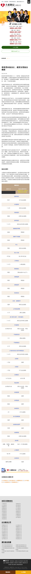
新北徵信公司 (5, 526)
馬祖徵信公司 (19, 538)
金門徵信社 (18, 517)
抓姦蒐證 (16, 212)
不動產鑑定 (16, 342)
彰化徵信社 (18, 509)
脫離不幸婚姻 (16, 236)
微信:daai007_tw (15, 51)
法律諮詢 (16, 458)
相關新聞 (7, 562)
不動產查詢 (16, 334)
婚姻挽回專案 (16, 228)
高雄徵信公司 (5, 534)
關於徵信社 (12, 561)
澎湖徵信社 (4, 517)
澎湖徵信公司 (19, 537)
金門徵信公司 (5, 538)
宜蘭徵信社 (18, 514)
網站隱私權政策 (20, 564)
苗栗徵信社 (4, 508)
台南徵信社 (4, 512)
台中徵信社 (18, 508)
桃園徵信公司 (19, 526)
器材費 (16, 440)
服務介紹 (17, 561)
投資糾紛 (16, 292)
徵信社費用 (14, 564)
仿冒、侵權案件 (17, 300)
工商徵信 (16, 260)
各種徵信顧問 (16, 424)
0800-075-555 (15, 36)
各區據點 (20, 562)
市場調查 (16, 325)
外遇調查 (16, 204)
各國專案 (16, 432)
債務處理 (16, 284)
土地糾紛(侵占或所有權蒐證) (16, 350)
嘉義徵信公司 (5, 532)
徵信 (4, 151)
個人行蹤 (16, 252)
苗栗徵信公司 (19, 528)
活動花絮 (16, 562)
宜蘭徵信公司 (5, 535)
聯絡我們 (24, 562)
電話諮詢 (7, 572)
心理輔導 (16, 450)
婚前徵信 (16, 196)
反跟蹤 (16, 358)
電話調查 (16, 382)
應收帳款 (16, 268)
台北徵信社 (4, 505)
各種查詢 (16, 408)
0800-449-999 (15, 28)
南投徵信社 (4, 509)
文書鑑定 (16, 374)
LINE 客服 (15, 47)
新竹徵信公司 (5, 528)
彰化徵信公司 (5, 531)
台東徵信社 (18, 515)
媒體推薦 (11, 562)
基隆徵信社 (18, 503)
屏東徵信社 (4, 514)
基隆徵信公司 (5, 525)
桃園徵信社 (4, 506)
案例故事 (21, 561)
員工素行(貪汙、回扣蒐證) (16, 317)
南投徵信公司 (19, 529)
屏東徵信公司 (19, 534)
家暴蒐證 (16, 220)
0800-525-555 (15, 44)
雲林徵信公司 (19, 531)
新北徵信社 (18, 505)
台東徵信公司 (5, 537)
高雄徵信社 (18, 512)
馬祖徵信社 (4, 518)
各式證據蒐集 (16, 416)
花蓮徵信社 (4, 515)
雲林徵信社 (4, 511)
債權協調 (16, 276)
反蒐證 (16, 366)
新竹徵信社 (18, 506)
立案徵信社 (4, 503)
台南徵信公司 (19, 532)
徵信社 (13, 76)
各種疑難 (16, 392)
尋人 (16, 244)
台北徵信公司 (19, 525)
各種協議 (16, 400)
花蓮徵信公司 (19, 535)
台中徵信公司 (5, 529)
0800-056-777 (15, 40)
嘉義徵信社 (18, 511)
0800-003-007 (15, 32)
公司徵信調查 (16, 309)
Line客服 (23, 572)
